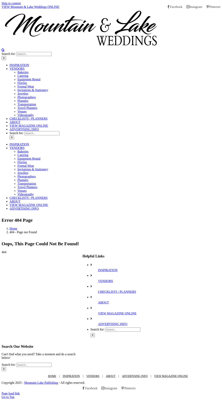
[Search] (4, 58)
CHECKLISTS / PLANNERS (117, 291)
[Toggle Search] (3, 50)
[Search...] (34, 54)
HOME (52, 376)
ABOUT (103, 302)
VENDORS (105, 281)
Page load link (11, 393)
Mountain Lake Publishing (41, 382)
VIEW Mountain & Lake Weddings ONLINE (30, 7)
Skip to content (11, 3)
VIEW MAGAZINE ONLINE (117, 313)
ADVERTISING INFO (112, 324)
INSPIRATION (108, 270)
